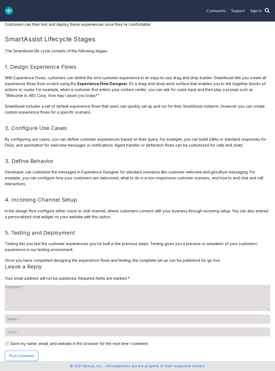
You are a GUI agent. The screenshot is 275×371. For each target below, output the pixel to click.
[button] (267, 10)
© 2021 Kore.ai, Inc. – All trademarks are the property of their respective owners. (137, 366)
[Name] (137, 319)
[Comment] (137, 298)
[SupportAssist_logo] (28, 11)
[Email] (137, 332)
